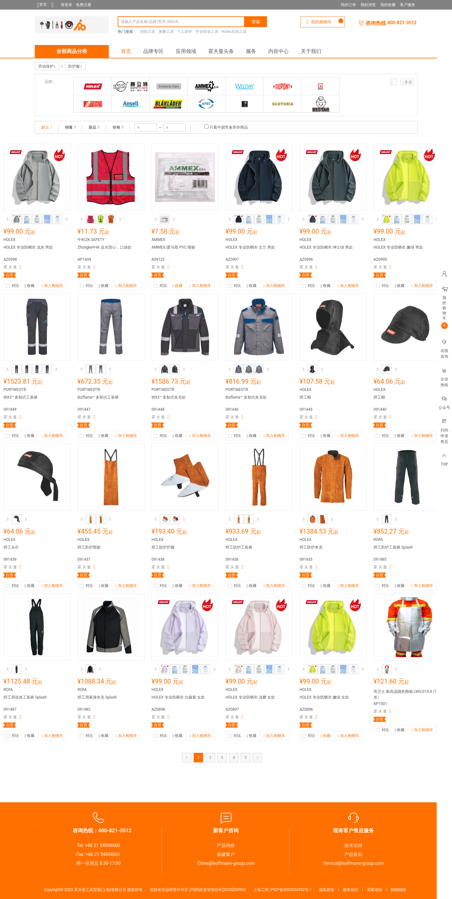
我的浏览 (368, 5)
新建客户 (226, 854)
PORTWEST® (15, 389)
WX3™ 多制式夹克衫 (169, 397)
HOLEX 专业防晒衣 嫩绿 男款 (398, 247)
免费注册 (83, 5)
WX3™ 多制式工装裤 (21, 397)
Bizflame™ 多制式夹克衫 (246, 397)
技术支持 (353, 845)
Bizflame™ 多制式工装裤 (98, 397)
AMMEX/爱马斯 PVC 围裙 (173, 247)
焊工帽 (305, 397)
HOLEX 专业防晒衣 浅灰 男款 (28, 247)
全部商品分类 (71, 51)
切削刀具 (147, 31)
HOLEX (10, 239)
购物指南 (398, 890)
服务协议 (350, 890)
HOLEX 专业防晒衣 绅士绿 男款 (326, 247)
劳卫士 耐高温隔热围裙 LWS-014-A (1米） (405, 694)
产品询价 (226, 845)
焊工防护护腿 (163, 547)
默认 (46, 127)
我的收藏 (388, 5)
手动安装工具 (207, 31)
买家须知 (374, 890)
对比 (15, 285)
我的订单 (348, 5)
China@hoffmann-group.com (226, 863)
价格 (118, 127)
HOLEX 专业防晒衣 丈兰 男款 (250, 247)
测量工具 (166, 31)
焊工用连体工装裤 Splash (25, 697)
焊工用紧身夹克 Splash (97, 697)
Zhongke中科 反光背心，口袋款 (104, 247)
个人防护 (184, 31)
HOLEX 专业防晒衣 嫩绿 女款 (324, 697)
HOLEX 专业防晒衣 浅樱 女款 (250, 697)
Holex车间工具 (234, 31)
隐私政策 (326, 890)
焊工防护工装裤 (239, 547)
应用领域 (186, 51)
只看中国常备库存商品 (229, 127)
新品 (94, 127)
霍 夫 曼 (10, 267)
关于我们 (311, 51)
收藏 (29, 286)
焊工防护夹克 (311, 547)
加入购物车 (52, 285)
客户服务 (407, 5)
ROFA (378, 539)
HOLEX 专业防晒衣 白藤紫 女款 (178, 697)
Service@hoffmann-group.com (353, 863)
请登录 (66, 5)
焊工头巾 (11, 547)
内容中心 (278, 51)
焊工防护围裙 (89, 547)
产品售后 (353, 854)
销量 (70, 127)
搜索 (255, 21)
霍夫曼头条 (221, 51)
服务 (251, 51)
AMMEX (158, 239)
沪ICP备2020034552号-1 (291, 890)
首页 (126, 51)
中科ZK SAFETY (91, 239)
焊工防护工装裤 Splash (393, 547)
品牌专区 (153, 51)
